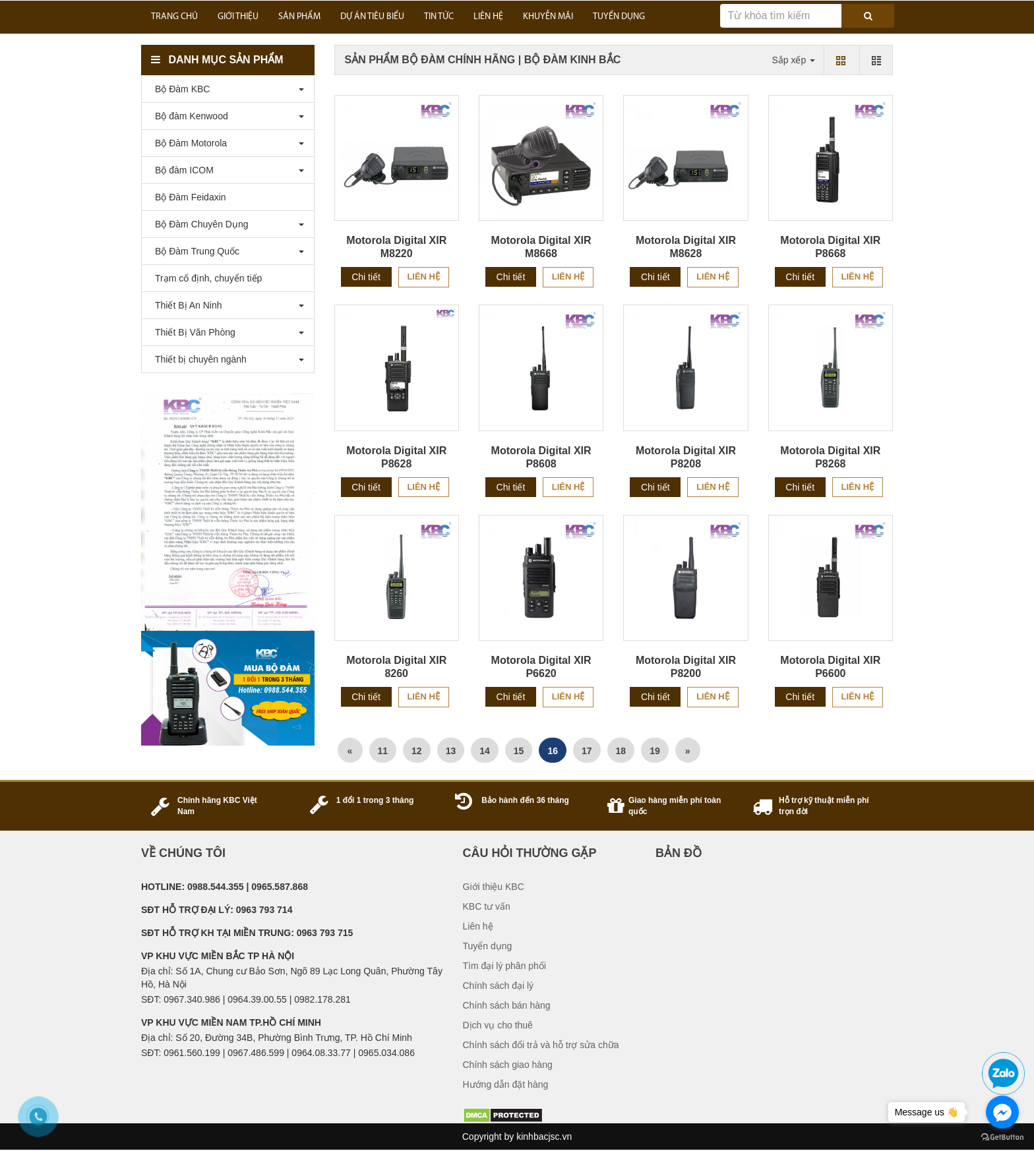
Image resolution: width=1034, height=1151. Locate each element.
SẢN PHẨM (299, 17)
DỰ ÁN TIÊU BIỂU (372, 17)
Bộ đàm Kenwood (188, 116)
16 (552, 751)
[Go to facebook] (1002, 1112)
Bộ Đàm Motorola (187, 143)
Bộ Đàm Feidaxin (187, 197)
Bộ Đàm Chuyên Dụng (198, 224)
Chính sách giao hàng (508, 1064)
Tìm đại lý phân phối (505, 965)
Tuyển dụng (487, 946)
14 (484, 751)
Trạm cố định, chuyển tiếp (205, 278)
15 (519, 751)
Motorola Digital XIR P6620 (541, 667)
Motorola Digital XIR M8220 (396, 247)
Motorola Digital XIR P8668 (830, 247)
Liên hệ (423, 276)
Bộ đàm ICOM (181, 170)
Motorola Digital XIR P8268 (830, 457)
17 (587, 751)
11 (383, 751)
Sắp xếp (793, 60)
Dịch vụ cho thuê (498, 1025)
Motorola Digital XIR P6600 (830, 667)
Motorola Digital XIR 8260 (396, 667)
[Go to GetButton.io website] (1002, 1137)
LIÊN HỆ (488, 17)
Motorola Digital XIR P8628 (396, 457)
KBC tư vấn (486, 906)
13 (451, 751)
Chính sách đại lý (498, 985)
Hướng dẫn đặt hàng (506, 1084)
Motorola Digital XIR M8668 (541, 247)
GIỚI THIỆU (238, 17)
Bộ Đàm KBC (179, 89)
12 (416, 751)
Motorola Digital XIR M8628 (686, 247)
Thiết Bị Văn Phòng (191, 332)
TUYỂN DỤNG (619, 17)
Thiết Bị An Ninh (185, 305)
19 (655, 751)
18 (621, 751)
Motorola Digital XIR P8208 (686, 457)
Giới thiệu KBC (493, 886)
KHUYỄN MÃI (548, 17)
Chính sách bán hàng (507, 1005)
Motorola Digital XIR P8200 (686, 667)
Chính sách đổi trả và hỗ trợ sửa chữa (541, 1045)
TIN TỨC (439, 17)
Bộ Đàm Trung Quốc (193, 251)
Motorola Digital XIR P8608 (541, 457)
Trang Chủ (174, 17)
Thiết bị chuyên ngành (197, 359)
